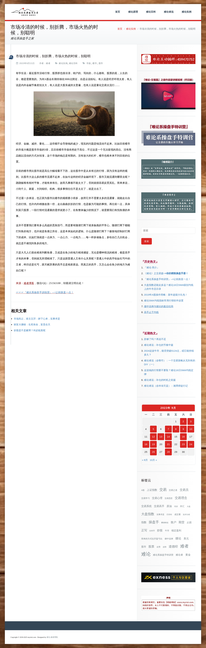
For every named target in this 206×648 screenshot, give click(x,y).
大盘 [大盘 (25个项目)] (188, 506)
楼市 (94, 63)
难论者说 (169, 11)
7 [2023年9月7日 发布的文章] (168, 429)
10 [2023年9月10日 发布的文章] (190, 429)
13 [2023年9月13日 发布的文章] (160, 436)
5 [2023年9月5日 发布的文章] (153, 429)
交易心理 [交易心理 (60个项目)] (157, 497)
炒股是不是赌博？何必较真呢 (29, 330)
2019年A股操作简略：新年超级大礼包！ (166, 294)
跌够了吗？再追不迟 (155, 339)
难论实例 (186, 11)
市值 (88, 63)
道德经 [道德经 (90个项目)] (173, 546)
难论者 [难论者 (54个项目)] (179, 554)
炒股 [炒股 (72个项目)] (160, 530)
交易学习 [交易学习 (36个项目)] (145, 498)
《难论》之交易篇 (154, 273)
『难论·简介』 (151, 267)
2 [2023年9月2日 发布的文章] (183, 421)
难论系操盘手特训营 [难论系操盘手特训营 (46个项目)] (163, 555)
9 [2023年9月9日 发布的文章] (183, 429)
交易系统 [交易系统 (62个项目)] (146, 506)
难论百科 (151, 11)
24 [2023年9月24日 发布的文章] (190, 444)
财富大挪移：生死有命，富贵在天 (32, 324)
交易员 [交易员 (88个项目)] (184, 489)
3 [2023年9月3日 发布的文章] (191, 421)
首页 (117, 11)
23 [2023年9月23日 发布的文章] (183, 444)
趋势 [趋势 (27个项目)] (164, 547)
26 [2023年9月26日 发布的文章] (153, 451)
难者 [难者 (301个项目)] (184, 546)
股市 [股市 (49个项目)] (143, 546)
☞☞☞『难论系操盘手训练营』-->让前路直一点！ (45, 292)
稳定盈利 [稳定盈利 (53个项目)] (176, 530)
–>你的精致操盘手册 (175, 273)
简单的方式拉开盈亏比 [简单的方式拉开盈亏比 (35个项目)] (151, 538)
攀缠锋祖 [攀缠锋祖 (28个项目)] (164, 523)
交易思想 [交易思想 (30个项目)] (168, 498)
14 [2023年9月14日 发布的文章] (168, 436)
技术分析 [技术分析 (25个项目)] (186, 514)
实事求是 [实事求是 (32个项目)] (160, 514)
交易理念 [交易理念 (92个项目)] (181, 498)
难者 (48, 63)
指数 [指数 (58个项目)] (143, 522)
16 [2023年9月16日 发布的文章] (183, 436)
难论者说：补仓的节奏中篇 (158, 345)
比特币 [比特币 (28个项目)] (152, 531)
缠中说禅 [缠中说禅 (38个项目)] (169, 538)
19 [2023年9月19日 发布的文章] (153, 444)
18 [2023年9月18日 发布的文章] (146, 444)
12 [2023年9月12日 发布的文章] (153, 436)
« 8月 (145, 460)
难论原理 (133, 11)
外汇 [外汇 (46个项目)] (182, 506)
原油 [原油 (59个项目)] (169, 506)
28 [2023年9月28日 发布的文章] (168, 451)
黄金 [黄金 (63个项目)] (188, 554)
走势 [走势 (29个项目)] (158, 547)
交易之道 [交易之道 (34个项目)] (173, 490)
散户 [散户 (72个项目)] (173, 522)
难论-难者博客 (52, 637)
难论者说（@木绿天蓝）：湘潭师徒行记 (166, 385)
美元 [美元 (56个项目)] (186, 538)
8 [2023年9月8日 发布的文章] (176, 429)
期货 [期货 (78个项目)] (181, 522)
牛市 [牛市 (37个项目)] (167, 530)
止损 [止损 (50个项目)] (189, 522)
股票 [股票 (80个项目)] (151, 546)
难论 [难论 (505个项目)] (146, 554)
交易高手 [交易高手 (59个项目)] (159, 506)
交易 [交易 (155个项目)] (163, 490)
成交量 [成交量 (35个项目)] (177, 514)
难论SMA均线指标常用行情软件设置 (163, 300)
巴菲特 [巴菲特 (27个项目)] (169, 514)
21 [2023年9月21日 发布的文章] (168, 444)
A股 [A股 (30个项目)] (143, 490)
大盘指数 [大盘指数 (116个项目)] (147, 514)
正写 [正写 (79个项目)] (144, 530)
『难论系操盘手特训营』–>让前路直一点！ (167, 279)
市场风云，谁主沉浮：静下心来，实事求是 (37, 318)
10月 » (153, 460)
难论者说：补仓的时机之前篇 (160, 380)
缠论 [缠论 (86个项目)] (178, 538)
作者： (42, 63)
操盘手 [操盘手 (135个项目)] (154, 522)
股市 (101, 63)
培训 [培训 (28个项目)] (176, 506)
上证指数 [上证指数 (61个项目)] (152, 489)
